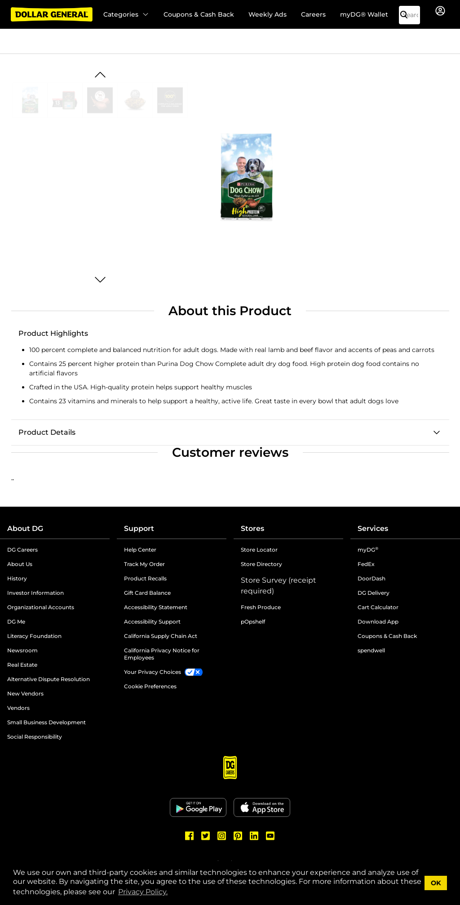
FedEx (366, 564)
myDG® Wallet (364, 14)
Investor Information (35, 592)
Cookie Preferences (150, 686)
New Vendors (25, 693)
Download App (378, 621)
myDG (368, 549)
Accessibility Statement (155, 607)
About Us (19, 564)
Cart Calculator (378, 607)
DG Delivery (373, 592)
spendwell (371, 650)
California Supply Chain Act (160, 636)
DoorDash (371, 578)
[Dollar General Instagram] (221, 835)
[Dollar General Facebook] (189, 835)
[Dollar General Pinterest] (238, 835)
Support (139, 528)
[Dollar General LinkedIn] (254, 835)
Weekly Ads (267, 14)
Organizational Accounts (40, 607)
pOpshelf (253, 621)
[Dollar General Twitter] (205, 835)
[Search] (407, 15)
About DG (25, 528)
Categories (126, 14)
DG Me (16, 621)
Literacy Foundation (34, 636)
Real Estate (22, 664)
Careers (313, 14)
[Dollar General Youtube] (270, 835)
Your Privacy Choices (152, 672)
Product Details (46, 432)
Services (373, 528)
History (17, 578)
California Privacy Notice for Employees (161, 654)
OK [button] (436, 883)
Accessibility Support (152, 621)
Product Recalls (145, 578)
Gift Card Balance (147, 592)
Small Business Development (46, 722)
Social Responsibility (34, 736)
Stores (252, 528)
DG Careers (22, 549)
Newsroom (22, 650)
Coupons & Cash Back (199, 14)
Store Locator (259, 549)
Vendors (18, 707)
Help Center (140, 549)
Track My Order (144, 564)
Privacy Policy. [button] (143, 891)
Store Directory (261, 564)
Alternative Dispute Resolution (48, 679)
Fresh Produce (261, 607)
